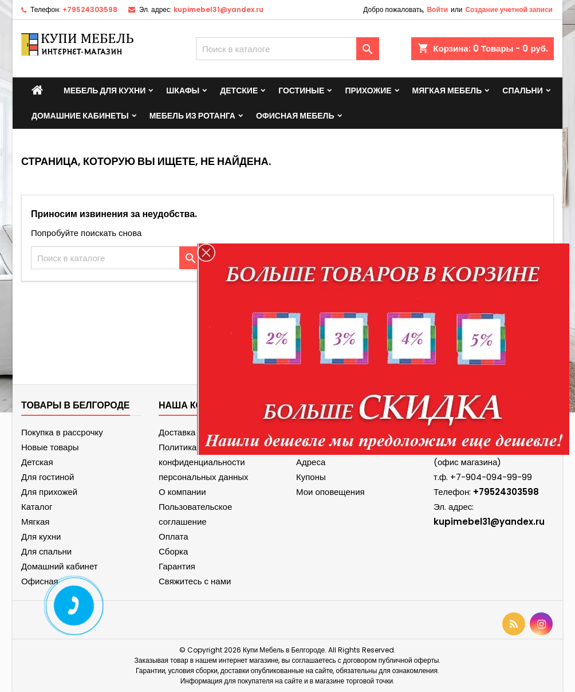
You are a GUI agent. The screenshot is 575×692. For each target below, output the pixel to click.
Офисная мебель (295, 115)
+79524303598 (89, 9)
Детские (239, 90)
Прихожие (368, 90)
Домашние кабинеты (80, 115)
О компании (182, 492)
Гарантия (177, 566)
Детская (37, 462)
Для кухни (41, 536)
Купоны (311, 477)
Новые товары (50, 447)
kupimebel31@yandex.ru (218, 9)
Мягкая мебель (447, 90)
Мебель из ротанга (192, 115)
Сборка (173, 551)
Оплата (173, 536)
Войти (437, 9)
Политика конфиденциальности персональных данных (204, 462)
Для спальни (46, 551)
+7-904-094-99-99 (491, 477)
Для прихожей (49, 492)
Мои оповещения (330, 492)
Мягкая (35, 522)
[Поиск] (287, 48)
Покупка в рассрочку (62, 432)
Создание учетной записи (509, 9)
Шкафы (182, 90)
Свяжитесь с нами (195, 581)
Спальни (522, 90)
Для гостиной (47, 477)
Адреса (310, 462)
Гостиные (301, 90)
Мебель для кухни (104, 90)
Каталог (37, 507)
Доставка (177, 432)
